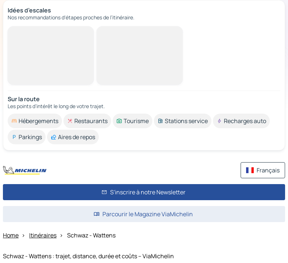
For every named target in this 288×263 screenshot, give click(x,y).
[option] (35, 121)
